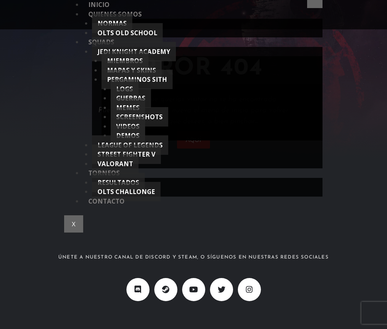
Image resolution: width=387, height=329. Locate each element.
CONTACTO (106, 201)
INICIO (99, 4)
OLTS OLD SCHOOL (127, 33)
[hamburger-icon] (314, 4)
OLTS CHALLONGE (126, 191)
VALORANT (115, 164)
